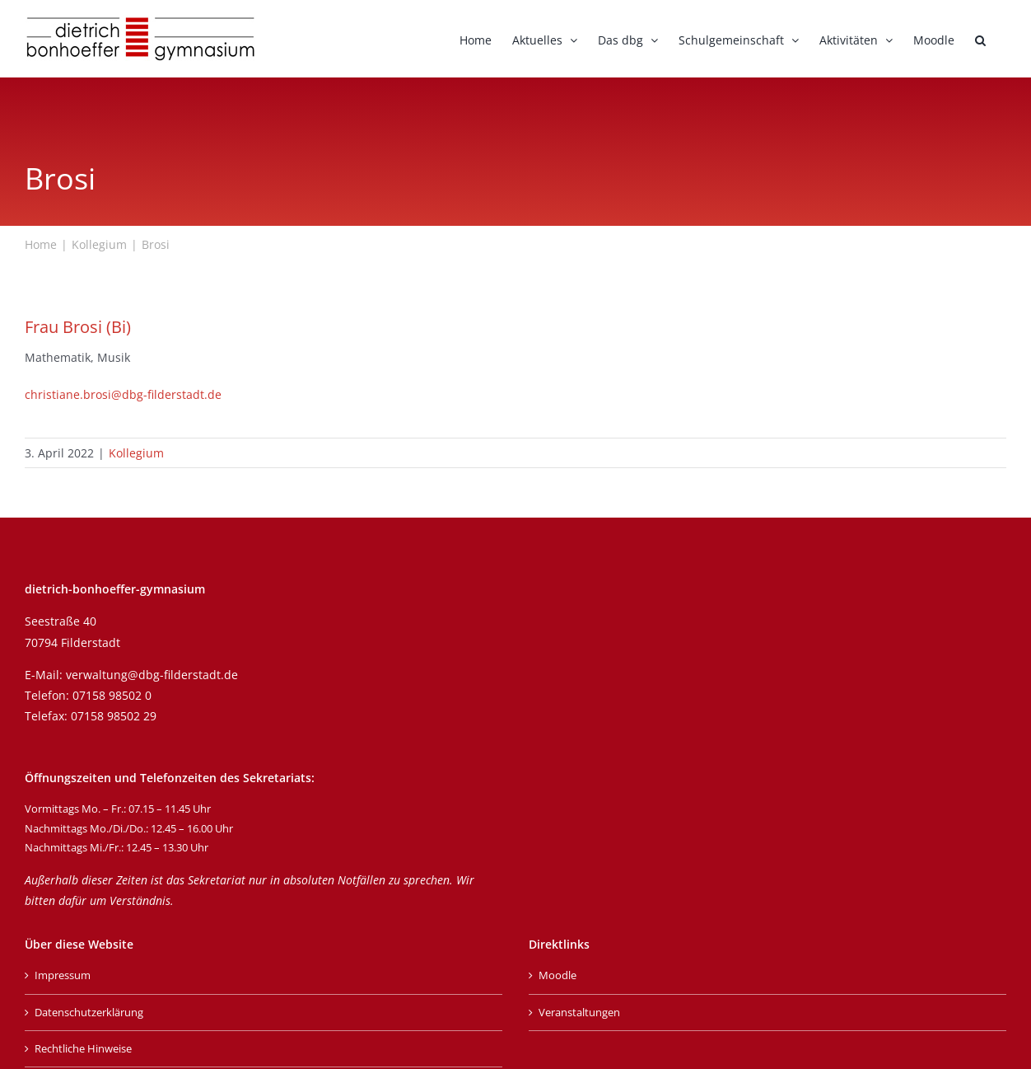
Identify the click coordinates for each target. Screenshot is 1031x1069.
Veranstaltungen (579, 1012)
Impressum (63, 975)
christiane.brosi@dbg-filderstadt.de (123, 394)
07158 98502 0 (112, 695)
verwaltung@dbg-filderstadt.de (152, 674)
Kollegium (136, 453)
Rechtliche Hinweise (83, 1048)
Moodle (557, 975)
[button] (980, 38)
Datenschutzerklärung (89, 1012)
